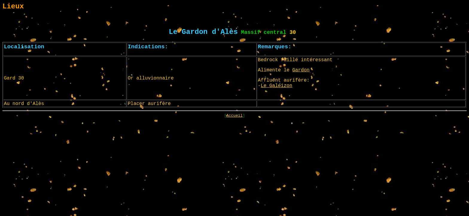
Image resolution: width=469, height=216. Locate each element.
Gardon (301, 70)
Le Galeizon (277, 85)
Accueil (234, 115)
